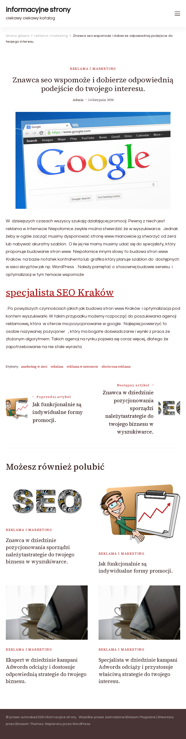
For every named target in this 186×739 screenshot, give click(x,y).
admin (78, 100)
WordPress (81, 724)
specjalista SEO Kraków (60, 292)
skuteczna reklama (116, 367)
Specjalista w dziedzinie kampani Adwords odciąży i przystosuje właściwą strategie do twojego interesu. (138, 670)
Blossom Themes (29, 724)
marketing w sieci (34, 367)
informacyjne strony (38, 9)
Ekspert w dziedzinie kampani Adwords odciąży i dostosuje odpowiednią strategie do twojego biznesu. (46, 670)
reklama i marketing (93, 69)
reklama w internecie (82, 367)
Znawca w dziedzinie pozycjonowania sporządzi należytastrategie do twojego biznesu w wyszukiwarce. (40, 551)
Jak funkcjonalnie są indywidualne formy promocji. (136, 567)
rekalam (57, 367)
